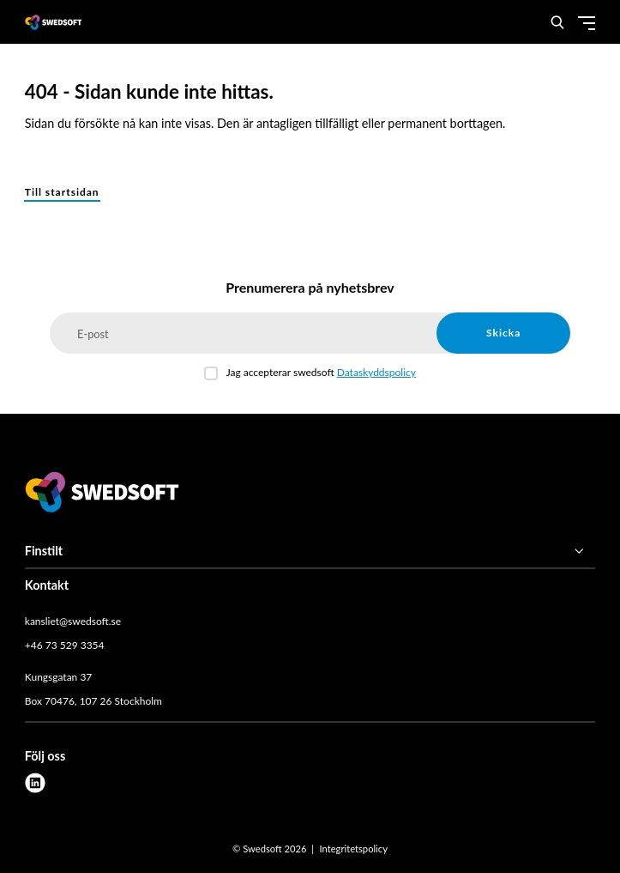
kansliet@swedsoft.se (73, 621)
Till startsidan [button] (62, 191)
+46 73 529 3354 (65, 645)
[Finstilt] (310, 551)
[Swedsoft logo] (102, 494)
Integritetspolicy (353, 848)
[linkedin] (35, 783)
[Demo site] (53, 22)
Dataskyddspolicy (376, 372)
